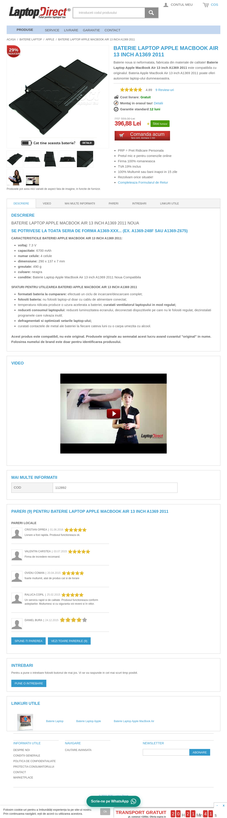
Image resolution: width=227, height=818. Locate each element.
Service (52, 30)
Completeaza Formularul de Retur (143, 182)
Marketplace (23, 777)
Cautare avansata (78, 750)
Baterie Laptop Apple (88, 721)
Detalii (158, 103)
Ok (105, 811)
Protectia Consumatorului (33, 766)
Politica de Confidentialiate (34, 761)
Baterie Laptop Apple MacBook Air (134, 721)
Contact (112, 30)
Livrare (71, 30)
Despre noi (21, 750)
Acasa (11, 39)
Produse (25, 30)
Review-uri (164, 90)
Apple (50, 39)
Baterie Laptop (31, 39)
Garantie (91, 30)
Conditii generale (26, 755)
